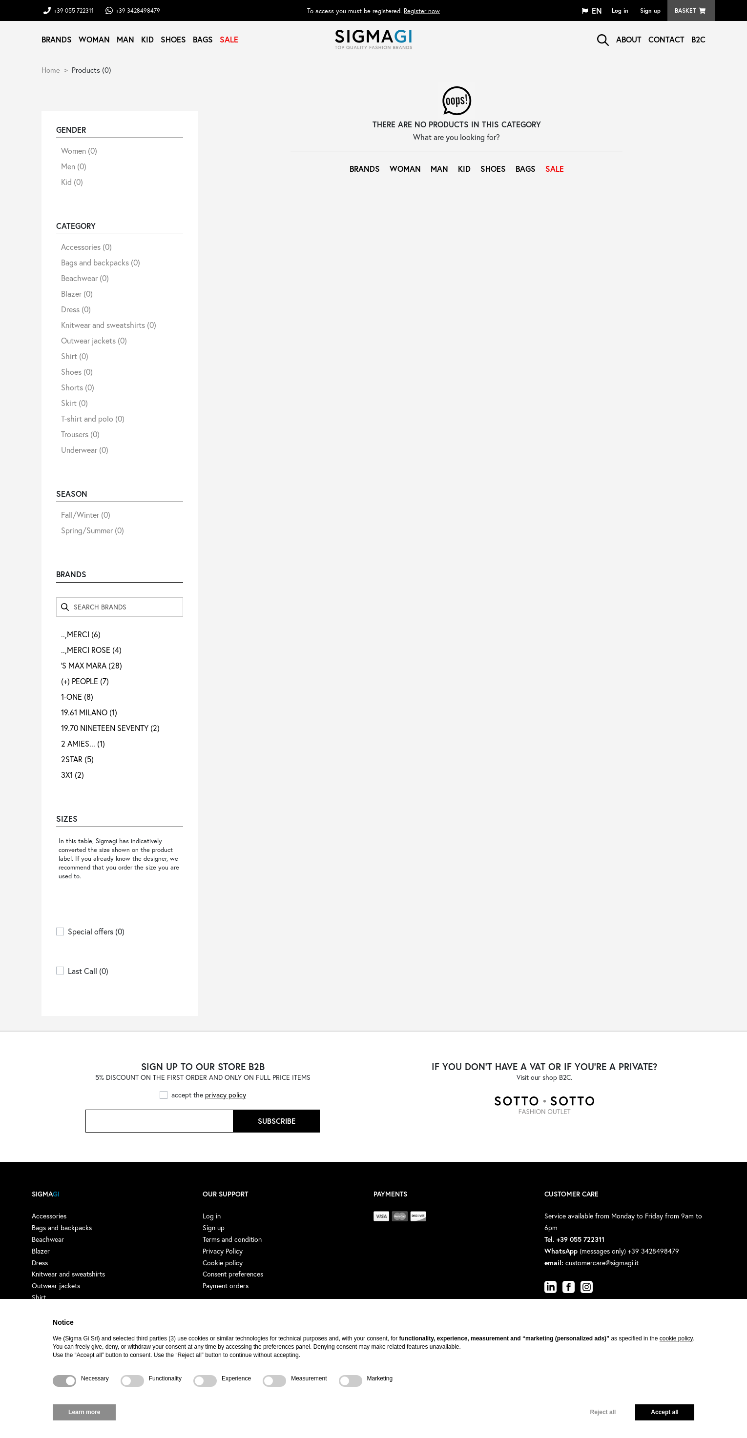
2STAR (77, 759)
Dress (76, 309)
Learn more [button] (84, 1412)
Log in (620, 10)
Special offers (96, 931)
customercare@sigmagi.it (602, 1262)
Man (125, 39)
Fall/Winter (85, 514)
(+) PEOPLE (85, 681)
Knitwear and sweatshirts (108, 325)
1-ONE (77, 696)
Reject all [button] (603, 1412)
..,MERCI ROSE (91, 650)
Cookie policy (223, 1262)
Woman (94, 39)
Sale (229, 39)
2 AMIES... (83, 743)
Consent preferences (233, 1273)
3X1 (72, 775)
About (629, 39)
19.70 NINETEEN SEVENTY (110, 728)
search (603, 40)
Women (79, 150)
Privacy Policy (223, 1251)
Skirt (74, 403)
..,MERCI (81, 634)
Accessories (86, 247)
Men (73, 166)
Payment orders (226, 1285)
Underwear (84, 450)
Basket (685, 10)
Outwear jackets (94, 340)
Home (51, 70)
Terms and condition (232, 1239)
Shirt (74, 356)
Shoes (173, 39)
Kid (147, 39)
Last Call (88, 971)
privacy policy (225, 1094)
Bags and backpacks (100, 262)
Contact (666, 39)
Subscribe (276, 1121)
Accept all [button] (665, 1412)
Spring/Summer (92, 530)
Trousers (80, 434)
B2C (698, 39)
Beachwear (85, 278)
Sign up (650, 10)
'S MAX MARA (91, 665)
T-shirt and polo (92, 418)
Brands (57, 39)
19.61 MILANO (89, 712)
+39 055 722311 (74, 10)
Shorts (77, 387)
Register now (422, 10)
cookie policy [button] (676, 1338)
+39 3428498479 (138, 10)
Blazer (77, 293)
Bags (203, 39)
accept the (208, 1094)
